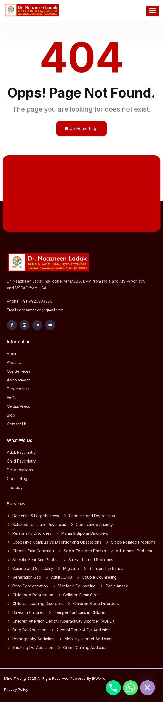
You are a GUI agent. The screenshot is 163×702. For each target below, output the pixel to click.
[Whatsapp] (130, 687)
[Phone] (113, 687)
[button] (152, 11)
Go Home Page (81, 128)
